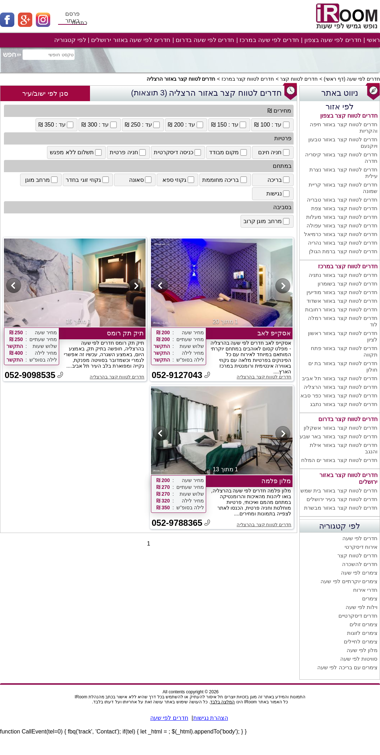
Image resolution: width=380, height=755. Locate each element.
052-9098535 (30, 375)
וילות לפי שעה (361, 607)
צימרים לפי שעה (359, 573)
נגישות (278, 193)
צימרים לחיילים (360, 641)
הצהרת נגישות (210, 718)
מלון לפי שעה (362, 650)
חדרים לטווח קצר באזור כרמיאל (340, 234)
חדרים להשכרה (359, 564)
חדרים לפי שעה (363, 79)
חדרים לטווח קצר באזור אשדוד (342, 301)
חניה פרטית (128, 152)
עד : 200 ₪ (186, 125)
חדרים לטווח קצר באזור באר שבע (338, 436)
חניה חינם (274, 152)
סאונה (141, 179)
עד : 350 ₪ (56, 125)
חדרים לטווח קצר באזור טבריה (342, 200)
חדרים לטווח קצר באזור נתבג (343, 404)
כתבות (79, 23)
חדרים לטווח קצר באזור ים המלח (339, 460)
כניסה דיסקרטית (178, 152)
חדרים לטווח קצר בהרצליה (264, 376)
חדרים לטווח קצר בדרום (347, 419)
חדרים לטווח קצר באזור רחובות (341, 309)
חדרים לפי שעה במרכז (269, 40)
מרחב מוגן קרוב (267, 221)
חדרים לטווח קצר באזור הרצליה (340, 387)
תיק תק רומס (125, 333)
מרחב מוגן (42, 179)
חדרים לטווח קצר (299, 79)
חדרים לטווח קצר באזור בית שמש (338, 490)
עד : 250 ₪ (143, 125)
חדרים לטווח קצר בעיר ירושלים (342, 499)
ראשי (373, 40)
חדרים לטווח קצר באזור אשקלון (340, 428)
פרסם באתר (72, 17)
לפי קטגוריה (70, 40)
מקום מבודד (228, 152)
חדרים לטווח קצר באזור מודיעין (342, 292)
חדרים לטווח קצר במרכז (248, 79)
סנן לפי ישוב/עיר (45, 93)
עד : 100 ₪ (272, 125)
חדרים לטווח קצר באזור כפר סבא (338, 395)
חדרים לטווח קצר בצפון (348, 116)
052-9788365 (177, 523)
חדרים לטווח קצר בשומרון (347, 283)
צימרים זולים (363, 624)
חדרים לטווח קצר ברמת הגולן (343, 251)
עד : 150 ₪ (229, 125)
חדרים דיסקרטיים (357, 616)
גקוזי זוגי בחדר (88, 179)
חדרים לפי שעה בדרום (205, 40)
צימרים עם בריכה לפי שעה (347, 667)
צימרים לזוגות (362, 633)
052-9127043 (177, 375)
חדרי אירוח (365, 590)
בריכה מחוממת (225, 179)
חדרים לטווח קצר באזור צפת (344, 208)
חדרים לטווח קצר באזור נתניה (343, 275)
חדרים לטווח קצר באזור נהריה (342, 243)
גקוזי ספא (178, 179)
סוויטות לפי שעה (358, 659)
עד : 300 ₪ (99, 125)
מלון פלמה (276, 481)
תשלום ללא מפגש (76, 152)
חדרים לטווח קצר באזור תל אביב (339, 378)
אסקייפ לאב (274, 333)
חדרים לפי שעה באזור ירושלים (130, 40)
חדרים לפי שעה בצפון (332, 40)
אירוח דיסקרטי (361, 547)
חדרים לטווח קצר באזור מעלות (341, 217)
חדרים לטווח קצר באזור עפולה (342, 225)
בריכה (279, 179)
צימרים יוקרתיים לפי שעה (348, 581)
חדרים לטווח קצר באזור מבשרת (340, 508)
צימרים (369, 598)
